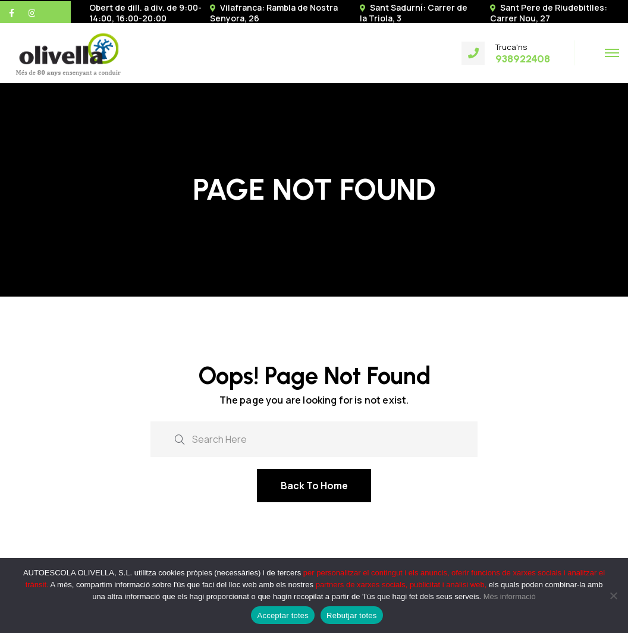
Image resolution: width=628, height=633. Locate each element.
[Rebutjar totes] (613, 595)
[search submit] (180, 438)
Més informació (509, 596)
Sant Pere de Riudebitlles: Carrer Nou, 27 (548, 13)
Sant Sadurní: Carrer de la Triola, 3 (413, 13)
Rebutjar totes (351, 615)
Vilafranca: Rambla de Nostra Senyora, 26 (274, 13)
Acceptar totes (283, 615)
